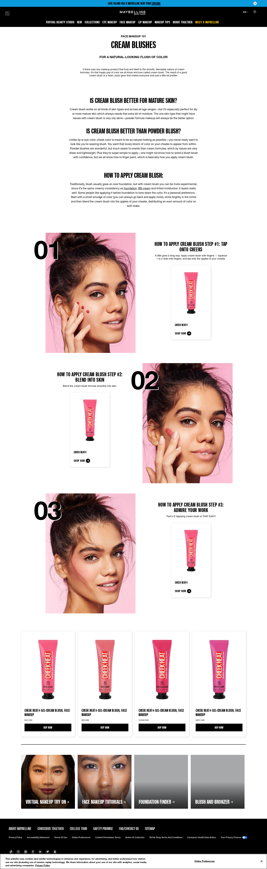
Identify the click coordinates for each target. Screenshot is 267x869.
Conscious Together (50, 828)
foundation (130, 188)
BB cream (144, 188)
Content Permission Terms (108, 837)
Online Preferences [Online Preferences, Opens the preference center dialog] (204, 861)
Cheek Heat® (181, 325)
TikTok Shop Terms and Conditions (165, 837)
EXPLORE (156, 3)
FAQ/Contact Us (129, 828)
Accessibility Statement (38, 837)
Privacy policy (15, 837)
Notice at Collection (134, 837)
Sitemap (150, 828)
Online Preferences (81, 837)
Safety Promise (103, 828)
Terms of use (60, 837)
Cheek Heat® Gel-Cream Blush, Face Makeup (47, 712)
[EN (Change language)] (245, 12)
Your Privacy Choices (234, 837)
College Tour (78, 828)
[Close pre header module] (255, 3)
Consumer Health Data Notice (201, 837)
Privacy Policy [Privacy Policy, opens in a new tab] (42, 865)
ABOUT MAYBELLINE (20, 828)
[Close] (261, 861)
